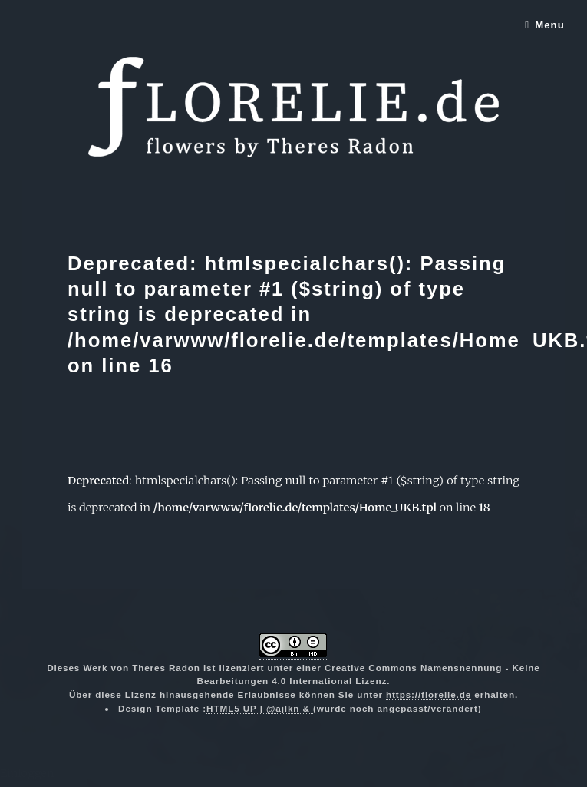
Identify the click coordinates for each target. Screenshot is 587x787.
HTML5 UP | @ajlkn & (259, 708)
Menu (549, 25)
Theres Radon (166, 668)
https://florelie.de (428, 694)
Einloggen (27, 773)
